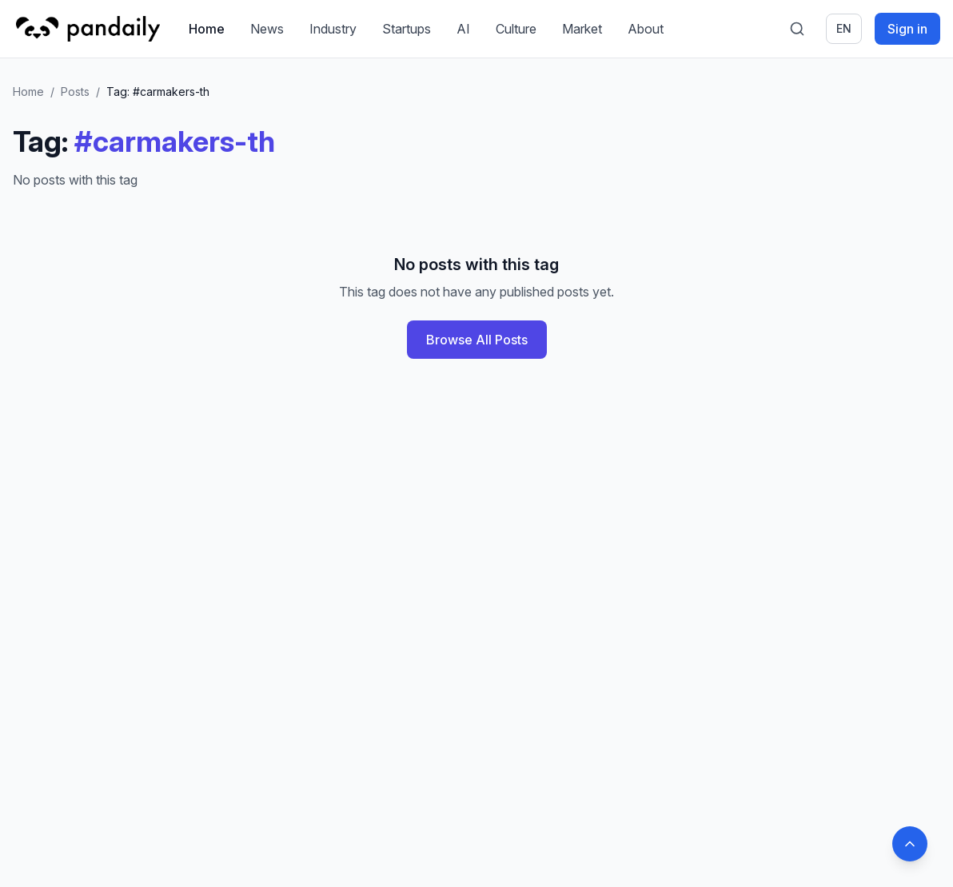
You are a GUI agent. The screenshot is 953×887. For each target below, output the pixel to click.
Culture (516, 29)
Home (207, 29)
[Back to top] (909, 843)
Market (582, 29)
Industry (333, 29)
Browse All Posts (477, 340)
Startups (406, 29)
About (646, 29)
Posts (75, 91)
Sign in (907, 29)
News (267, 29)
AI (463, 29)
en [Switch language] (843, 28)
